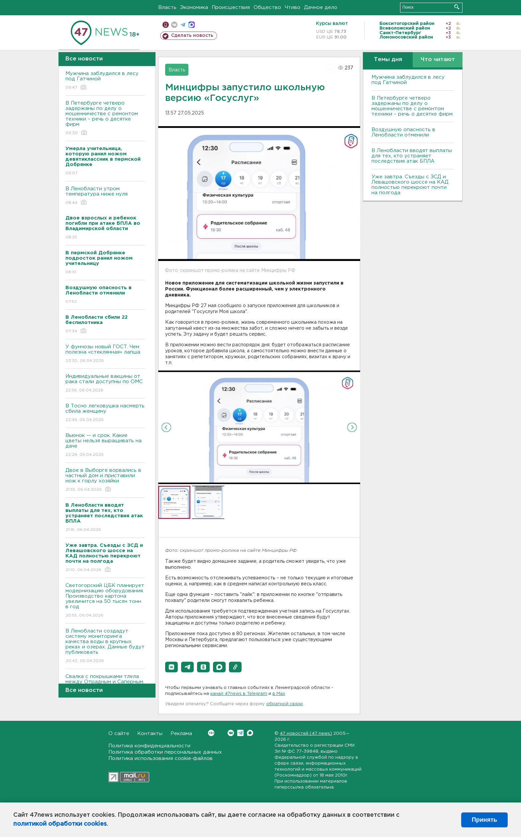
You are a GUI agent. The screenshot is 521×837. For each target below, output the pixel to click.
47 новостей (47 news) (306, 733)
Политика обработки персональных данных (165, 752)
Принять (484, 819)
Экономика (194, 7)
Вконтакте (211, 733)
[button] (171, 667)
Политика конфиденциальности (149, 746)
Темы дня (388, 59)
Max (250, 733)
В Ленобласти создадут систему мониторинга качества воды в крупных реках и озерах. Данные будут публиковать (105, 646)
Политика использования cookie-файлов (160, 758)
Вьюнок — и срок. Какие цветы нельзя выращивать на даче (105, 445)
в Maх (278, 694)
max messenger (191, 25)
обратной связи (284, 704)
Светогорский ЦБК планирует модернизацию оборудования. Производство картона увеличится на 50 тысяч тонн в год (105, 600)
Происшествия (231, 7)
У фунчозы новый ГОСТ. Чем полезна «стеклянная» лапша (105, 354)
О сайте (118, 733)
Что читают (438, 59)
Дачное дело (320, 7)
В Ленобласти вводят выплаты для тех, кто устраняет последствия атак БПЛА (411, 155)
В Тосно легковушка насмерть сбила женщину (105, 413)
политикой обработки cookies (60, 824)
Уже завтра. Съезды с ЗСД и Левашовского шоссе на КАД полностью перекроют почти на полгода (410, 185)
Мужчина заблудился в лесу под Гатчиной (105, 80)
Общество (267, 7)
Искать (456, 6)
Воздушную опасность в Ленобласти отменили (403, 132)
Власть (167, 7)
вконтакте (174, 25)
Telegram (240, 733)
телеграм (183, 25)
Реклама (181, 733)
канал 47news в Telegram (238, 694)
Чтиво (292, 7)
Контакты (149, 733)
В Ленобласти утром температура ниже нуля (105, 196)
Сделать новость (192, 36)
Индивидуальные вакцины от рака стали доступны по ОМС (105, 383)
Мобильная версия (165, 25)
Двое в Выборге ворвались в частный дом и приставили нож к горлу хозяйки (105, 480)
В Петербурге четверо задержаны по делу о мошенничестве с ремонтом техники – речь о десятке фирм (105, 118)
